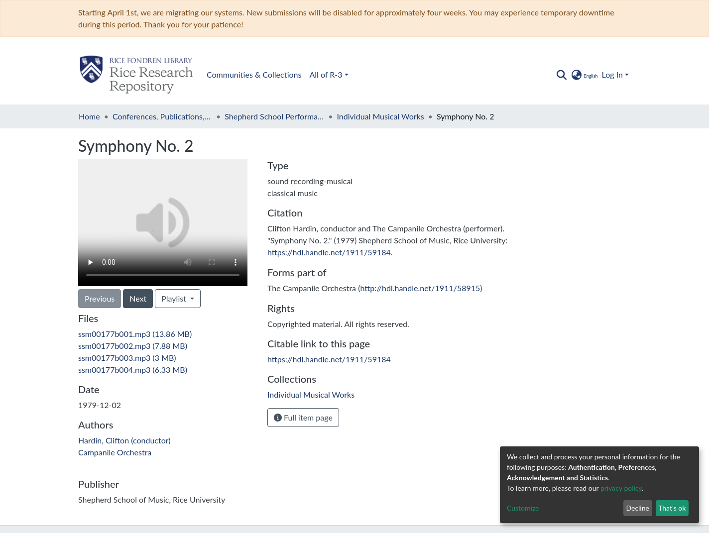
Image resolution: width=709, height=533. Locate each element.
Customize (523, 508)
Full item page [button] (303, 417)
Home (89, 116)
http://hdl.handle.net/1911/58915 (420, 288)
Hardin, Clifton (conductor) (124, 440)
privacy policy (621, 488)
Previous (100, 298)
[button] (583, 75)
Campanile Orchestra (114, 452)
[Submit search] (561, 74)
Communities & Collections (254, 74)
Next (137, 298)
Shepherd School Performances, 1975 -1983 (274, 116)
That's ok (672, 508)
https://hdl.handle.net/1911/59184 (329, 252)
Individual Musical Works (380, 116)
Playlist (174, 298)
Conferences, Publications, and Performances (162, 116)
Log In (612, 74)
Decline (637, 508)
